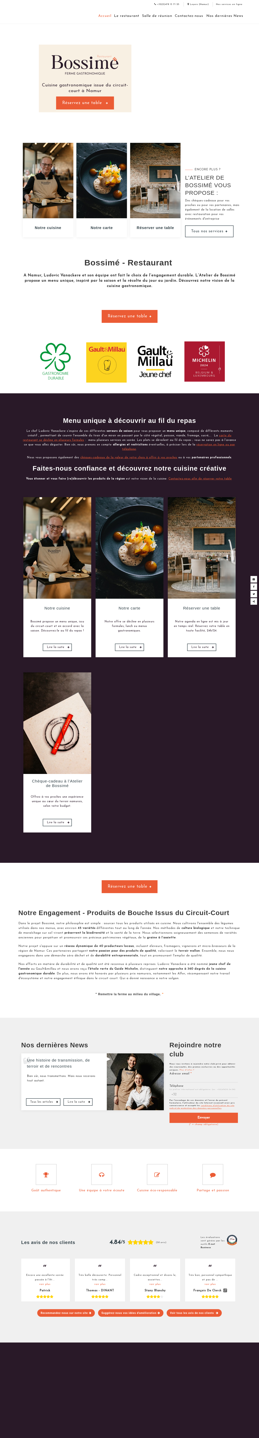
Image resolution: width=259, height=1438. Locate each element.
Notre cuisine (48, 228)
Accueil (104, 16)
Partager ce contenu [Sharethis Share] (253, 601)
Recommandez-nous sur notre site (64, 1312)
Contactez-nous (189, 16)
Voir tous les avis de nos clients (192, 1312)
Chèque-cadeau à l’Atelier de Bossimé (57, 783)
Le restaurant (126, 16)
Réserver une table (155, 228)
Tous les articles (42, 1102)
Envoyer (203, 1118)
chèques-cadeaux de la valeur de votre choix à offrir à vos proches (128, 457)
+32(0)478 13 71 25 (166, 4)
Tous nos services (209, 231)
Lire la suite (56, 647)
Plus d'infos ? (187, 1070)
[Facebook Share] (253, 586)
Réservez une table (85, 103)
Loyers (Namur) (198, 4)
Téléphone (176, 1086)
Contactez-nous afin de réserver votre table (200, 478)
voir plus (45, 1284)
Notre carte (102, 228)
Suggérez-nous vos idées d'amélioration (128, 1312)
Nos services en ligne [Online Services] (229, 4)
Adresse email (180, 1073)
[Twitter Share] (253, 594)
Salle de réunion (157, 16)
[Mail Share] (253, 579)
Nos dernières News (224, 16)
